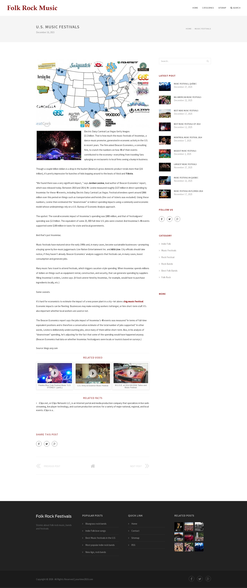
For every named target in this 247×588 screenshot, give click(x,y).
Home (195, 7)
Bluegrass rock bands (95, 523)
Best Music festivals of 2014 (187, 124)
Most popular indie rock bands (100, 544)
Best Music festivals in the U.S (100, 537)
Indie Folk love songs (95, 530)
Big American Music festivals (187, 97)
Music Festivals (203, 28)
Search (235, 8)
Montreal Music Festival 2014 (188, 137)
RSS (133, 544)
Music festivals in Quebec (186, 177)
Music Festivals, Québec (185, 83)
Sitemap (222, 7)
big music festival (133, 301)
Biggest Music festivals (185, 150)
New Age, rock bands (95, 552)
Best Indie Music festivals (186, 110)
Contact (135, 530)
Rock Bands (167, 263)
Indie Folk (166, 243)
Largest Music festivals (185, 164)
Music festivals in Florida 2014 (188, 191)
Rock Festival (167, 257)
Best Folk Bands (169, 270)
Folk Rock (166, 277)
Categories (208, 7)
